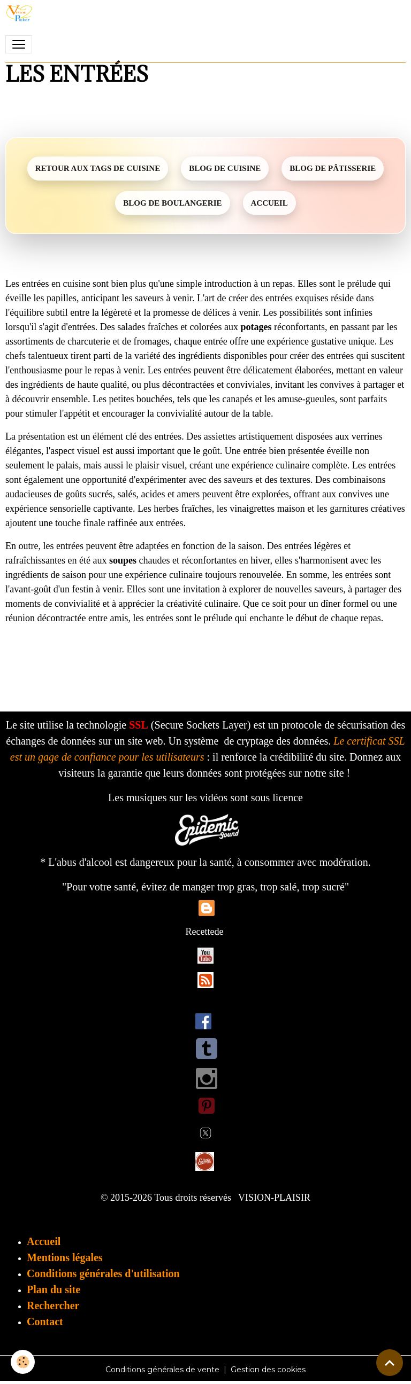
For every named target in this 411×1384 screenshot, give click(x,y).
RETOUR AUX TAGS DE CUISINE (97, 168)
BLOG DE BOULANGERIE (172, 203)
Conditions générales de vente (162, 1369)
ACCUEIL (269, 203)
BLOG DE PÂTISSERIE (333, 168)
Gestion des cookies (268, 1369)
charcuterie (88, 341)
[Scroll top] (389, 1362)
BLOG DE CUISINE (225, 168)
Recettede (205, 931)
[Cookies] (23, 1362)
